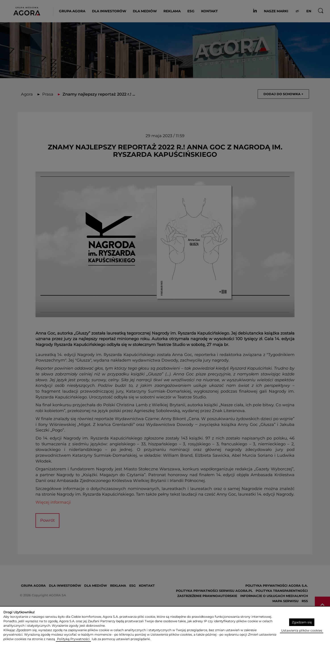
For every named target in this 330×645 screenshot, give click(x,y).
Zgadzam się (302, 622)
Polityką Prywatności (73, 639)
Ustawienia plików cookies (301, 630)
